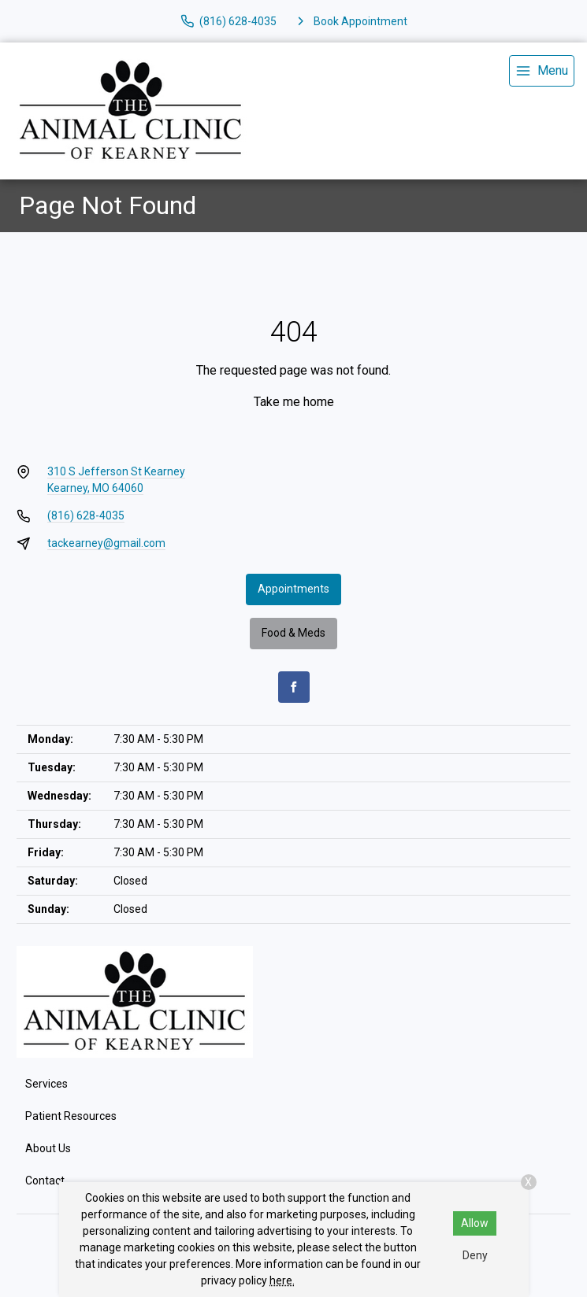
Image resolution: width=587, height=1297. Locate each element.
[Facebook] (294, 687)
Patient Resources (71, 1116)
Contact (45, 1180)
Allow (475, 1223)
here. (282, 1280)
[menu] (541, 71)
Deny (475, 1255)
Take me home (294, 401)
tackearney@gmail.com (106, 543)
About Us (48, 1148)
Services (46, 1083)
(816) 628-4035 (85, 515)
